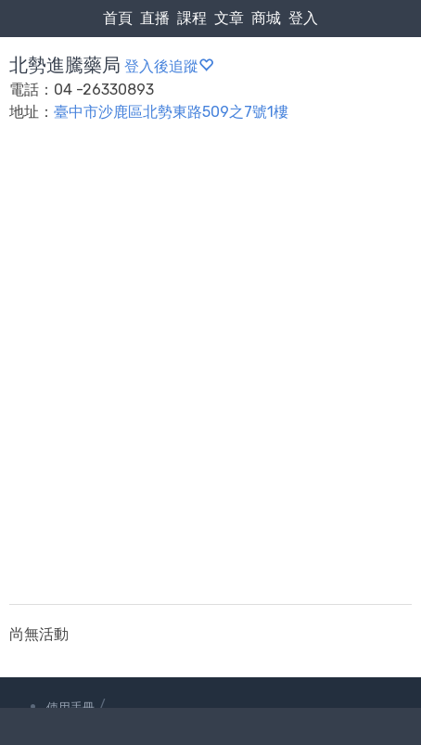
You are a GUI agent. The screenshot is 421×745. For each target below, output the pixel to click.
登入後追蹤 (168, 66)
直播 (155, 18)
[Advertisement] (210, 374)
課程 (192, 18)
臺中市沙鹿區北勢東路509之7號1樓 (171, 112)
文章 (229, 18)
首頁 (118, 18)
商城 (266, 18)
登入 (303, 18)
